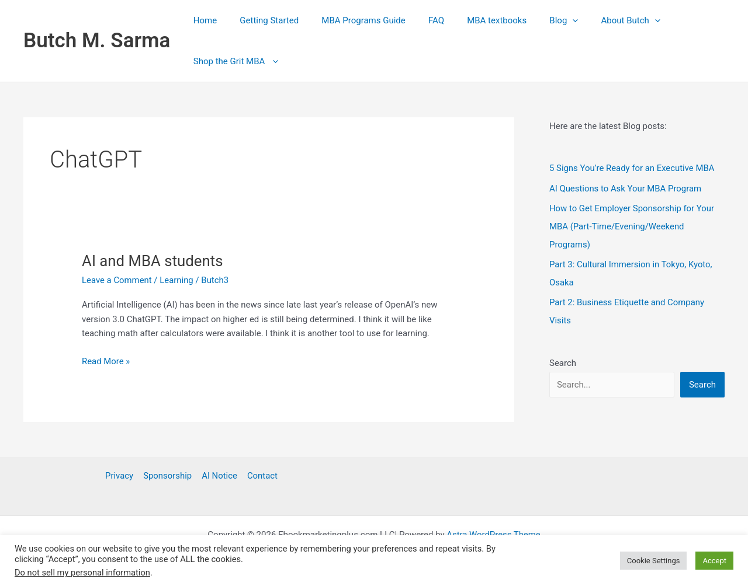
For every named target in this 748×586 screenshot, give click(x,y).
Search (562, 359)
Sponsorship (168, 475)
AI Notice (219, 475)
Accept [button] (714, 560)
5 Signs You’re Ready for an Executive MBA (632, 168)
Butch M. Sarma (96, 41)
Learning (177, 280)
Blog (534, 20)
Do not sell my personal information (82, 572)
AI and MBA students (153, 261)
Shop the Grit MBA (233, 61)
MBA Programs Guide (350, 20)
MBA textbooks (473, 20)
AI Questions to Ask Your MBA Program (625, 188)
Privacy (120, 475)
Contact (260, 475)
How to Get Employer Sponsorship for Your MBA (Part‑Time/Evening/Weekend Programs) (632, 225)
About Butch (595, 20)
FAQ (417, 20)
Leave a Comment (117, 280)
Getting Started (261, 20)
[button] (543, 20)
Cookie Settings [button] (653, 560)
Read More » (106, 361)
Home (202, 20)
